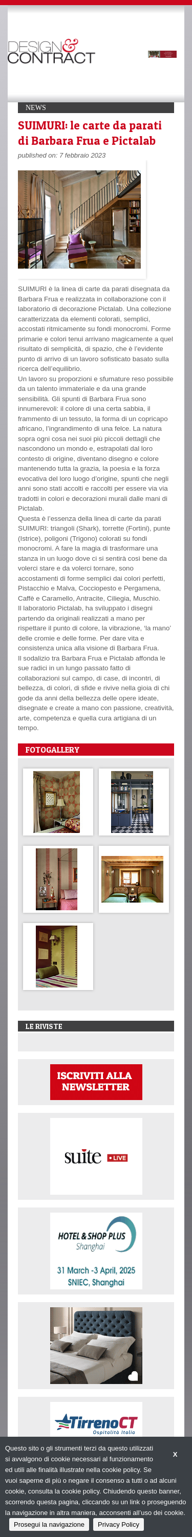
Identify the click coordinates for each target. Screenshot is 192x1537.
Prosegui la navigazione (49, 1524)
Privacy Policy (118, 1524)
